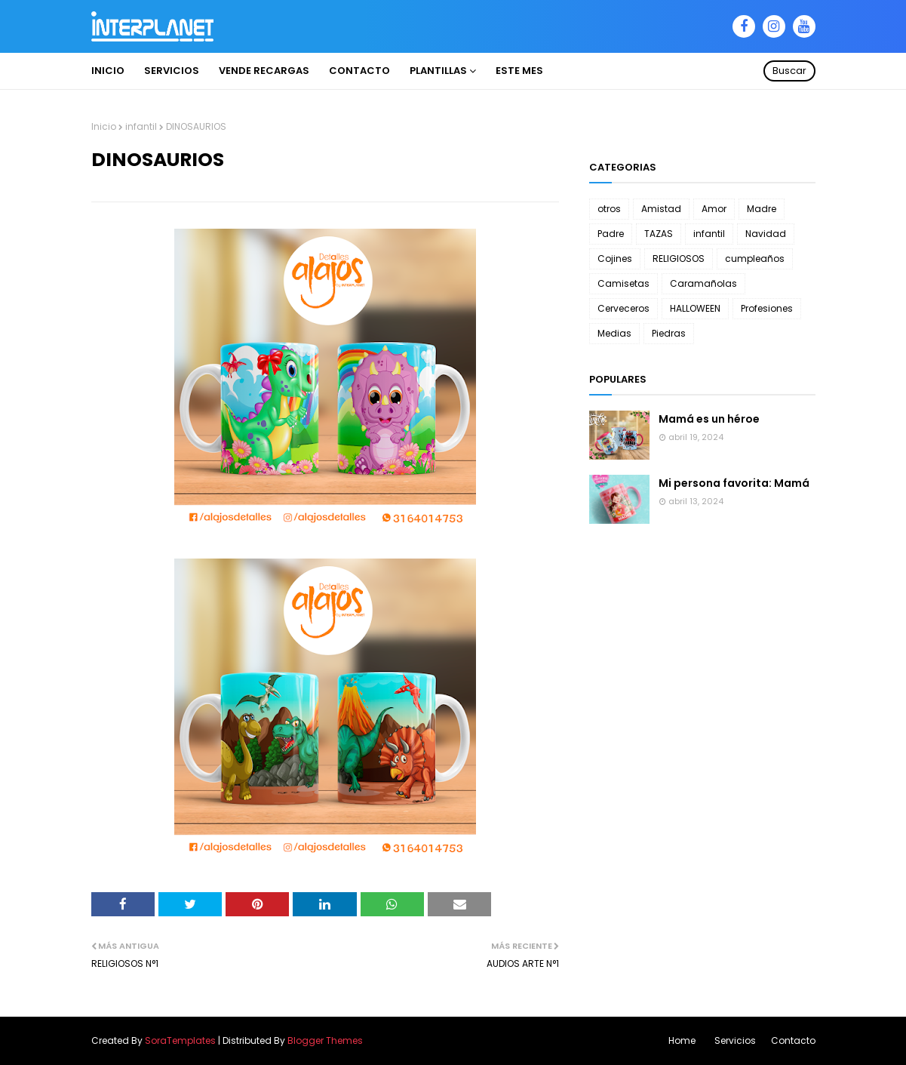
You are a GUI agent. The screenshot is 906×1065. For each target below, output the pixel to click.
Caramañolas (703, 283)
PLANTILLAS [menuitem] (438, 70)
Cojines (614, 258)
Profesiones (767, 308)
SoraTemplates (180, 1040)
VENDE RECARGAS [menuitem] (264, 70)
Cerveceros (623, 308)
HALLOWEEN (695, 308)
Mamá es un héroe (709, 418)
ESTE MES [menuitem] (519, 70)
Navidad (765, 233)
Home (682, 1040)
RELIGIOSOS (679, 258)
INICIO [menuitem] (107, 70)
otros (609, 208)
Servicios (735, 1040)
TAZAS (658, 233)
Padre (610, 233)
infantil (141, 126)
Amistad (661, 208)
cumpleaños (755, 258)
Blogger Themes (325, 1040)
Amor (714, 208)
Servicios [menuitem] (171, 70)
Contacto (793, 1040)
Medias (614, 333)
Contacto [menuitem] (359, 70)
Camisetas (623, 283)
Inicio (103, 126)
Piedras (669, 333)
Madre (761, 208)
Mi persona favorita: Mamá (734, 483)
